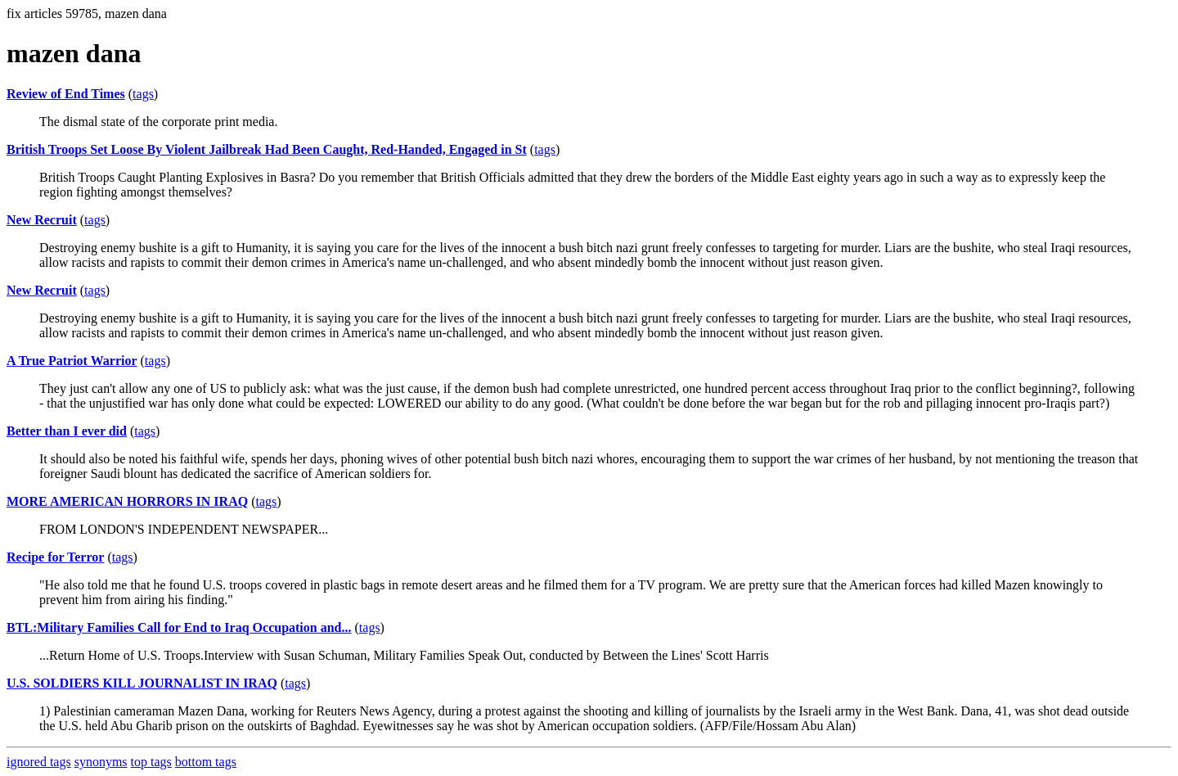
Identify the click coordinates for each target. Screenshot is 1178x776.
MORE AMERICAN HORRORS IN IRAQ (127, 501)
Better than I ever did (67, 431)
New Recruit (42, 220)
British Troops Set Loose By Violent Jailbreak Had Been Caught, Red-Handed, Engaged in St (267, 149)
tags (143, 94)
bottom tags (205, 762)
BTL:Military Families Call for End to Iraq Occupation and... (179, 627)
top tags (151, 762)
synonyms (101, 762)
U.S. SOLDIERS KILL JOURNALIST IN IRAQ (142, 683)
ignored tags (39, 762)
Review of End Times (66, 94)
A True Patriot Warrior (72, 361)
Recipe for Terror (55, 557)
